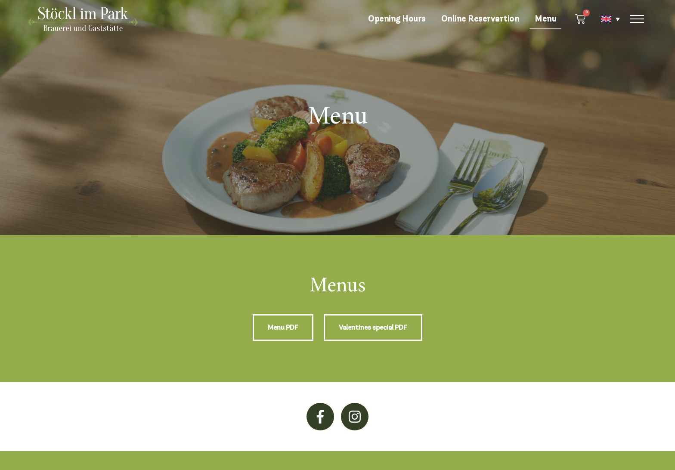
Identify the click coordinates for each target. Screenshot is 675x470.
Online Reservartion (480, 19)
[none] (606, 19)
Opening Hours (397, 19)
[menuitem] (606, 19)
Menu (545, 19)
